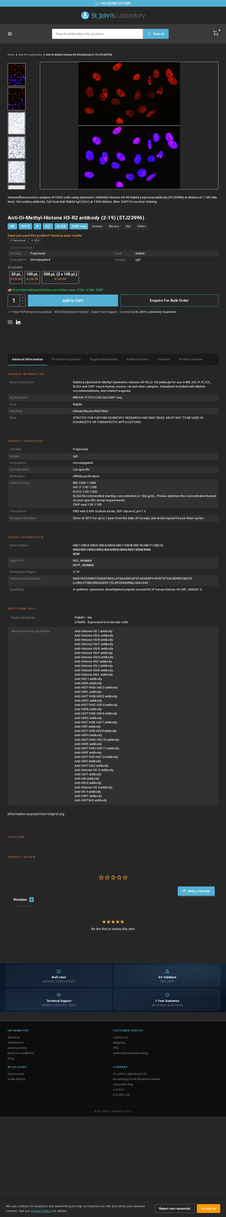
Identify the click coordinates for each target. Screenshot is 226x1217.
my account (16, 1074)
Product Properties (66, 359)
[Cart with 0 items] (215, 33)
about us (14, 1037)
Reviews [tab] (20, 899)
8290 (76, 554)
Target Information (103, 359)
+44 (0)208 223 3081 (113, 3)
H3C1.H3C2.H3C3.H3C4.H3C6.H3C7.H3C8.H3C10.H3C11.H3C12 (118, 545)
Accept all (208, 1208)
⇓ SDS (35, 240)
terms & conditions (21, 1053)
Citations (164, 359)
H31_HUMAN (82, 560)
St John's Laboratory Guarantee (155, 312)
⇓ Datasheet (17, 240)
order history (16, 1079)
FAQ (116, 1048)
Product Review (191, 359)
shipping (119, 1042)
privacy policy (17, 1048)
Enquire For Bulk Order (169, 300)
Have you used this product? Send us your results (45, 235)
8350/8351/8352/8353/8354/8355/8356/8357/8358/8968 (112, 549)
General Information (27, 359)
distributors (16, 1042)
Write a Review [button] (199, 891)
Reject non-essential (174, 1208)
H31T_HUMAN (83, 565)
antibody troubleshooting (130, 1053)
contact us (120, 1037)
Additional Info (137, 359)
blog (11, 1058)
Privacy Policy (41, 1211)
